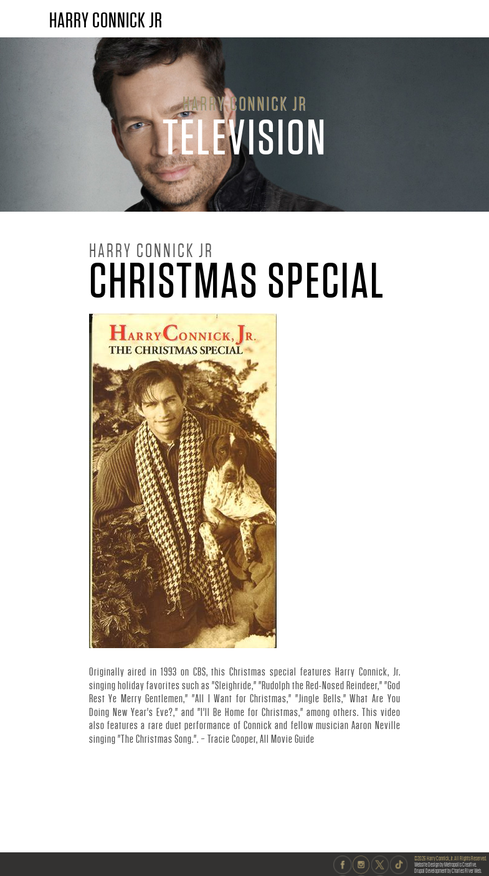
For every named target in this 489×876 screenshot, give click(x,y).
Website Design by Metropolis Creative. (445, 864)
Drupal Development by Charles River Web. (448, 870)
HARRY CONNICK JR (106, 20)
